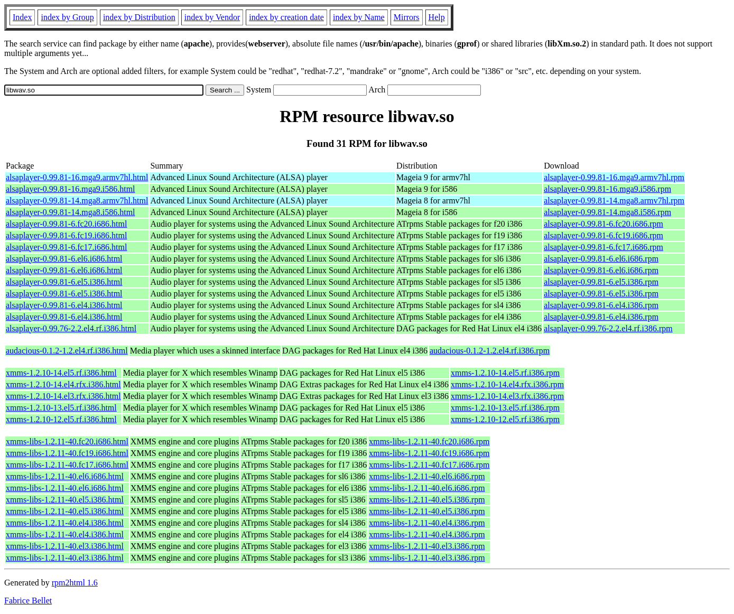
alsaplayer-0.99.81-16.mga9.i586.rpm (607, 188)
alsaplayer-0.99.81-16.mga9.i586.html (70, 188)
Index (22, 17)
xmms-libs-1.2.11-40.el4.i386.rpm (427, 522)
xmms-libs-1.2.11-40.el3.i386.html (65, 546)
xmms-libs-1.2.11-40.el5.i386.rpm (427, 499)
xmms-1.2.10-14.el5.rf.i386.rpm (505, 372)
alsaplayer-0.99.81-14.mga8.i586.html (70, 212)
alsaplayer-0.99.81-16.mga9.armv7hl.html (77, 177)
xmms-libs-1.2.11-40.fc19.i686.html (67, 453)
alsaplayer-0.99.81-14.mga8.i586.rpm (607, 212)
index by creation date (286, 17)
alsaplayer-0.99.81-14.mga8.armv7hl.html (77, 200)
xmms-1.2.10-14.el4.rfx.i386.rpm (507, 384)
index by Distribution (139, 17)
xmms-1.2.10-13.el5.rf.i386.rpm (505, 407)
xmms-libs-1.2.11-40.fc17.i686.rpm (429, 464)
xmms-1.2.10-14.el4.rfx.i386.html (63, 384)
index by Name (359, 17)
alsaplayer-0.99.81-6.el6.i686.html (64, 258)
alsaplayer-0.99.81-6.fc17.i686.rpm (603, 247)
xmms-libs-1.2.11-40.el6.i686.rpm (427, 476)
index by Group (67, 17)
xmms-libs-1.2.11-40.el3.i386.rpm (427, 546)
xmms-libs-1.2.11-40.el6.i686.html (65, 476)
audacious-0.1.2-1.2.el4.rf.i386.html (67, 350)
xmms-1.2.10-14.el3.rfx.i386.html (63, 396)
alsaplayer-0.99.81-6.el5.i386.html (64, 281)
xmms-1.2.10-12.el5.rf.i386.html (61, 419)
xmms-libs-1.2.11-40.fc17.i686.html (67, 464)
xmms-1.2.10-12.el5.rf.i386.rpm (505, 419)
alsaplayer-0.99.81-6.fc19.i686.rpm (603, 235)
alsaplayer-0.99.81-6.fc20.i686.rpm (603, 223)
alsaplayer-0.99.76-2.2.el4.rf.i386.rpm (608, 328)
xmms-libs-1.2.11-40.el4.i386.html (65, 522)
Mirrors (407, 17)
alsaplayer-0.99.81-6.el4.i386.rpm (601, 305)
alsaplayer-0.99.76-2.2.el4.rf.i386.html (71, 328)
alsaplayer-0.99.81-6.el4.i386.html (64, 305)
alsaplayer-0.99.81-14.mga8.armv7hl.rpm (614, 200)
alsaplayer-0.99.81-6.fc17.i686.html (66, 247)
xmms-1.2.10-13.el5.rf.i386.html (61, 407)
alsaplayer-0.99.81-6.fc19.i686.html (66, 235)
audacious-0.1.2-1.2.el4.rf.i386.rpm (490, 350)
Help (437, 17)
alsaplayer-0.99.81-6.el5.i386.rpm (601, 281)
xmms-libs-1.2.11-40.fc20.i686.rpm (429, 441)
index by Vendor (212, 17)
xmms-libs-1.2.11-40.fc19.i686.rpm (429, 453)
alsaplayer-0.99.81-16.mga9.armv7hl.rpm (614, 177)
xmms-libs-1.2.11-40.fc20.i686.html (67, 441)
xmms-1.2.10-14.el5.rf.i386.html (61, 372)
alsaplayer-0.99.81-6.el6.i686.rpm (601, 258)
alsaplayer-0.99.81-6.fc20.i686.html (66, 223)
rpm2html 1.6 (75, 582)
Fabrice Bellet (28, 600)
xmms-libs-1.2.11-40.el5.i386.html (65, 499)
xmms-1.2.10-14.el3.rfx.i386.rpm (507, 396)
